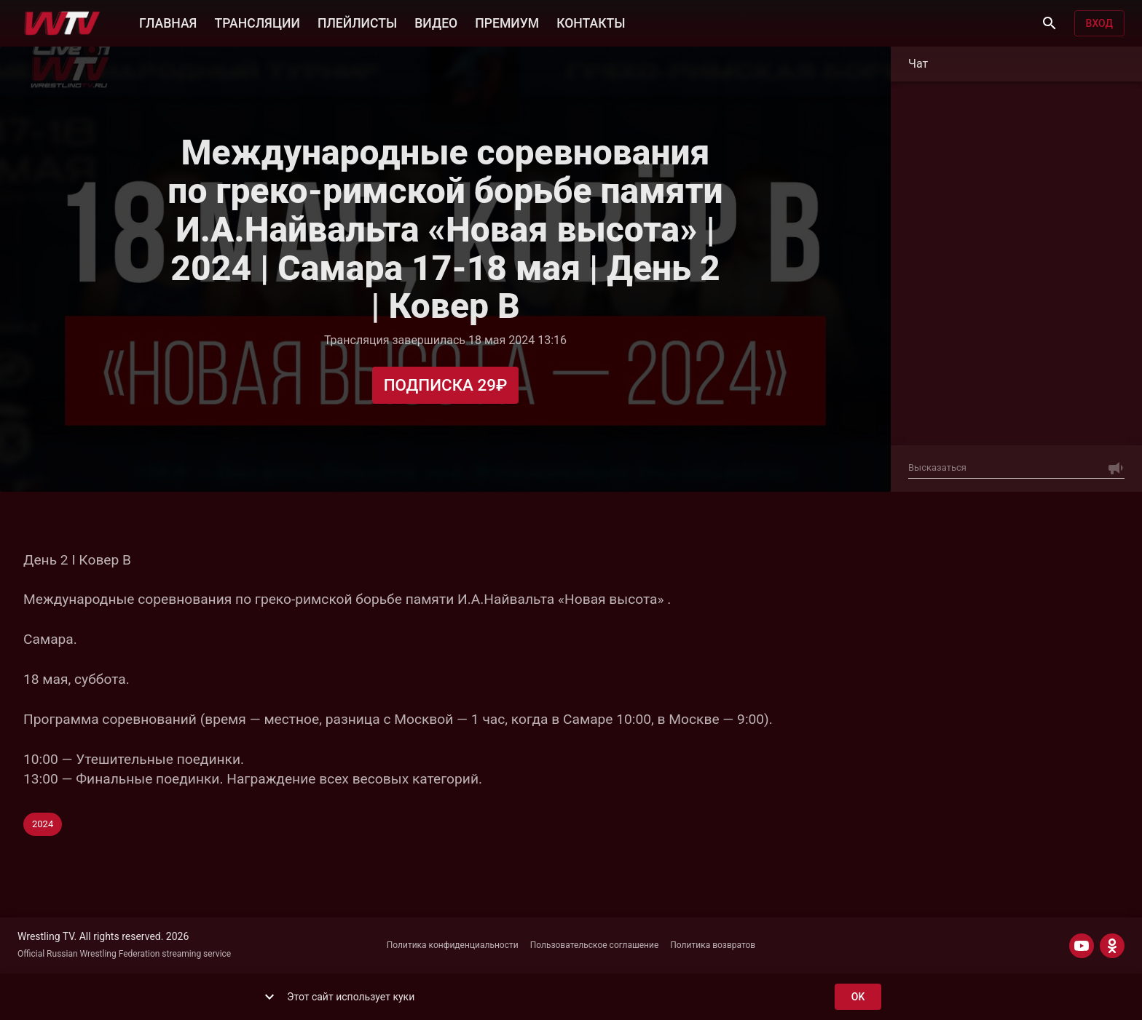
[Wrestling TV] (62, 23)
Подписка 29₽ (445, 385)
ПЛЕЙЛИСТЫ (357, 22)
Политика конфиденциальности (453, 945)
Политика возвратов (712, 945)
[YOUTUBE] (1081, 945)
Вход (1099, 23)
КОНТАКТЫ (591, 22)
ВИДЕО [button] (436, 22)
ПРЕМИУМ (507, 22)
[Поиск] (1049, 23)
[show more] (269, 996)
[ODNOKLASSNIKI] (1112, 945)
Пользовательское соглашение (594, 945)
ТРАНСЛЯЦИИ (256, 22)
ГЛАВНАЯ (167, 22)
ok (858, 997)
